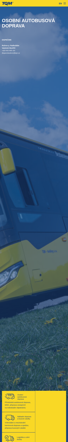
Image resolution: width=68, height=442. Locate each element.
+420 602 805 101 (8, 50)
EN (60, 3)
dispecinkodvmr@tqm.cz (11, 53)
